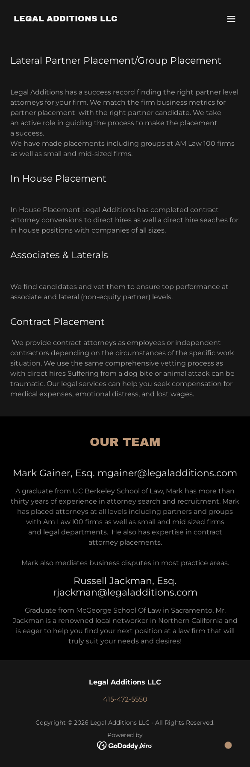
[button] (231, 18)
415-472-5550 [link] (125, 699)
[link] (66, 19)
